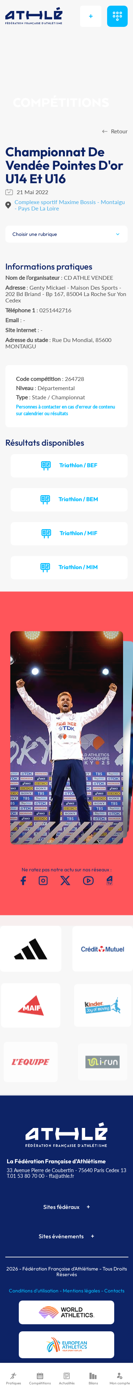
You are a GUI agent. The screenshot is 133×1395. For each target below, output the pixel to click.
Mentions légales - (83, 1290)
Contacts (114, 1290)
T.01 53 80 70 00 (25, 1176)
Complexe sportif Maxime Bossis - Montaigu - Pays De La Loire (70, 205)
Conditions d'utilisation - (36, 1290)
